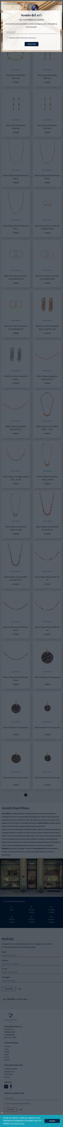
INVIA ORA (31, 44)
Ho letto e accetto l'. (22, 38)
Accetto (52, 1121)
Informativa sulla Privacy (28, 38)
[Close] (61, 2)
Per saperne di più (17, 1123)
